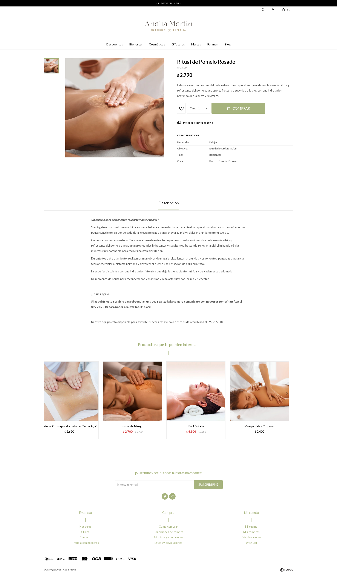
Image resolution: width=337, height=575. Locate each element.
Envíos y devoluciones (168, 542)
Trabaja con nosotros (85, 542)
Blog (228, 44)
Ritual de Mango (132, 426)
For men (212, 44)
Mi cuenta (251, 526)
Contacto (85, 537)
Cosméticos (157, 44)
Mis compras (251, 532)
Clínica (85, 532)
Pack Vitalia (196, 426)
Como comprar (168, 526)
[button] (288, 402)
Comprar (241, 108)
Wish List (251, 542)
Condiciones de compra (168, 532)
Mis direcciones (251, 537)
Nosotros (85, 526)
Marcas (196, 44)
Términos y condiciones (168, 537)
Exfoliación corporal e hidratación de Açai (69, 426)
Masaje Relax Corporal (259, 426)
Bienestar (135, 44)
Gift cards (178, 44)
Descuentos (114, 44)
